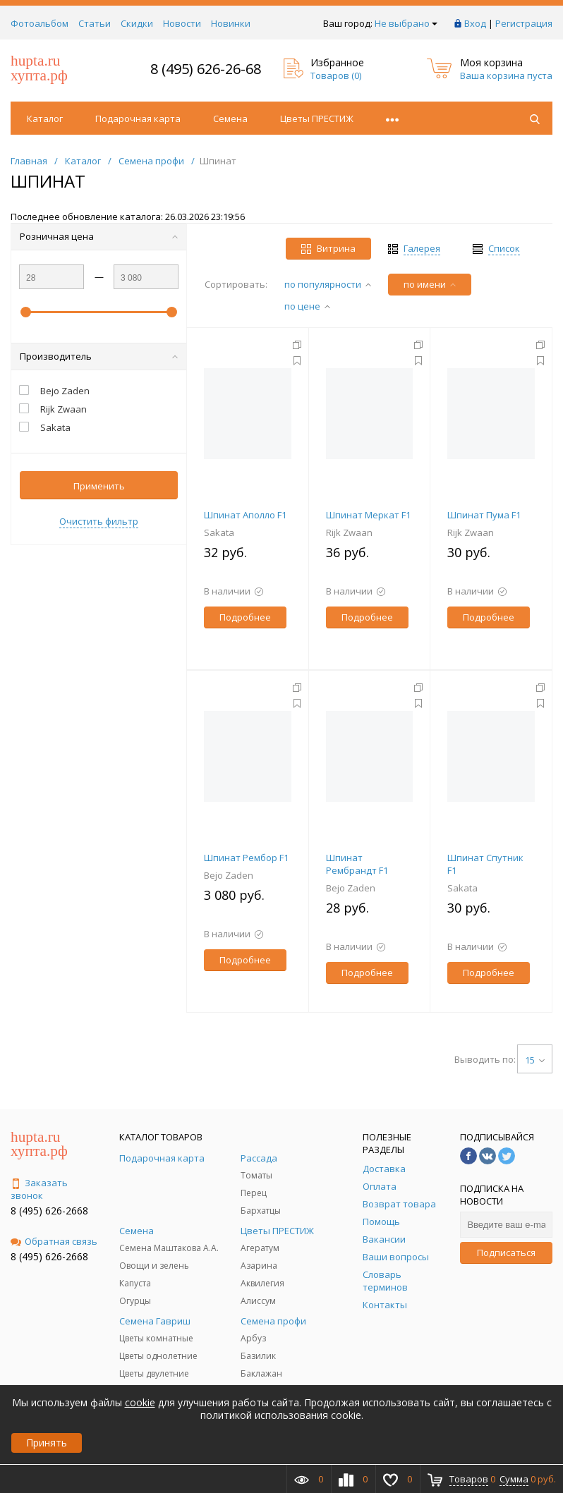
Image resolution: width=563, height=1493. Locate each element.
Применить (99, 486)
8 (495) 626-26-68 (205, 68)
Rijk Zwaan (349, 532)
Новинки (230, 23)
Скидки (137, 23)
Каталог (45, 118)
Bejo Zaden (228, 875)
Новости (182, 23)
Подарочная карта (138, 118)
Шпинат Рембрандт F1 (357, 864)
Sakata (219, 532)
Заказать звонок (39, 1189)
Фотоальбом (39, 23)
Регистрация (523, 23)
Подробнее (245, 617)
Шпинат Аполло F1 (245, 514)
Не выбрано (406, 23)
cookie (140, 1402)
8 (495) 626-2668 (49, 1210)
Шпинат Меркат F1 (368, 514)
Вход (475, 23)
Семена (230, 118)
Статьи (94, 23)
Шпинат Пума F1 (484, 514)
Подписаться (506, 1252)
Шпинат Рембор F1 (246, 857)
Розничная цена (99, 236)
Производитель (99, 356)
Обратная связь (54, 1241)
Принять (46, 1442)
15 (535, 1060)
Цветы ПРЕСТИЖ (316, 118)
